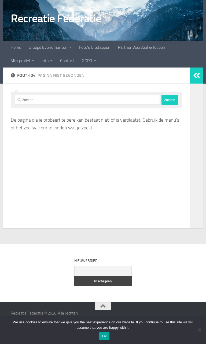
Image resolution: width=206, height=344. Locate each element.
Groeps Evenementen (48, 47)
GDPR (87, 60)
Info (45, 60)
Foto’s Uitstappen (95, 47)
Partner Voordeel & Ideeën (141, 47)
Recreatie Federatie (56, 18)
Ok (104, 336)
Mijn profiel (20, 60)
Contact (67, 60)
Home (15, 47)
